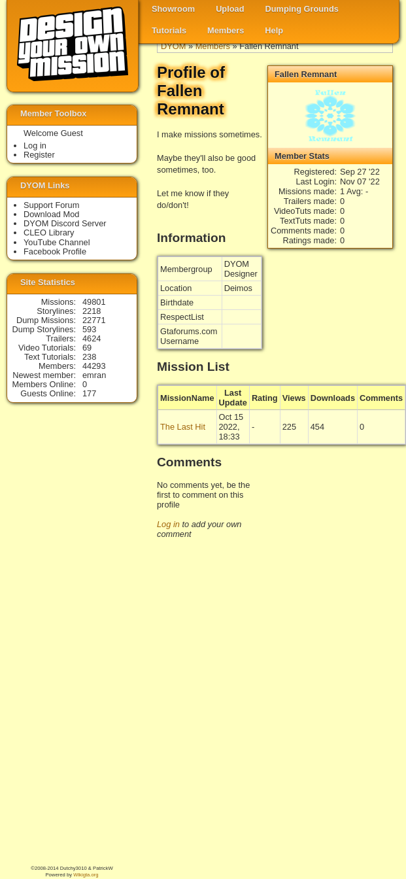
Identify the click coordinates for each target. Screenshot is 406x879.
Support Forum (51, 205)
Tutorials (169, 30)
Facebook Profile (55, 251)
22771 (94, 320)
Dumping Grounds (302, 9)
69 (87, 348)
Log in (168, 524)
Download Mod (51, 214)
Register (39, 155)
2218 (91, 311)
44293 (94, 366)
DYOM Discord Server (65, 223)
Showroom (173, 9)
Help (274, 30)
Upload (230, 9)
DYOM (173, 46)
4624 (91, 338)
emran (94, 375)
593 (89, 329)
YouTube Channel (57, 242)
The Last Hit (182, 427)
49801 (94, 302)
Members (225, 30)
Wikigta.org (85, 875)
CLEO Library (49, 232)
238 (89, 357)
